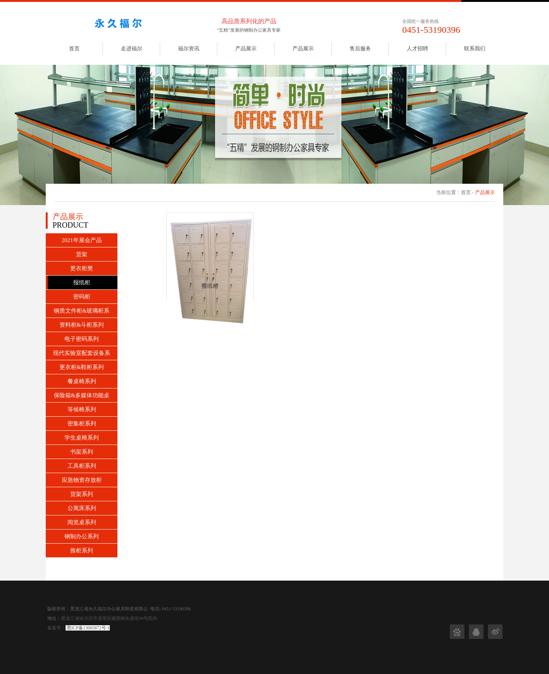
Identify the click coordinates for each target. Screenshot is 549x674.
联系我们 (474, 48)
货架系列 (81, 494)
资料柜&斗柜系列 (81, 325)
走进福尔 (131, 48)
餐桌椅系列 (81, 381)
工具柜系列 (81, 466)
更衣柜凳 (81, 268)
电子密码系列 (81, 339)
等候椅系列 (81, 409)
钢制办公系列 (81, 536)
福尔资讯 (188, 48)
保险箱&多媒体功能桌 (82, 395)
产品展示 (246, 48)
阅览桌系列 (81, 522)
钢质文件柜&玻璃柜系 (82, 311)
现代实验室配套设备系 (81, 353)
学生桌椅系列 (81, 438)
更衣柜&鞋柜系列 (81, 367)
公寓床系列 (81, 508)
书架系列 (81, 452)
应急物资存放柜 (82, 480)
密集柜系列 (81, 423)
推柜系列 (81, 550)
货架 (81, 254)
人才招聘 (417, 48)
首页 (74, 48)
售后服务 (360, 48)
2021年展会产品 (82, 240)
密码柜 (81, 297)
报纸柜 (81, 282)
